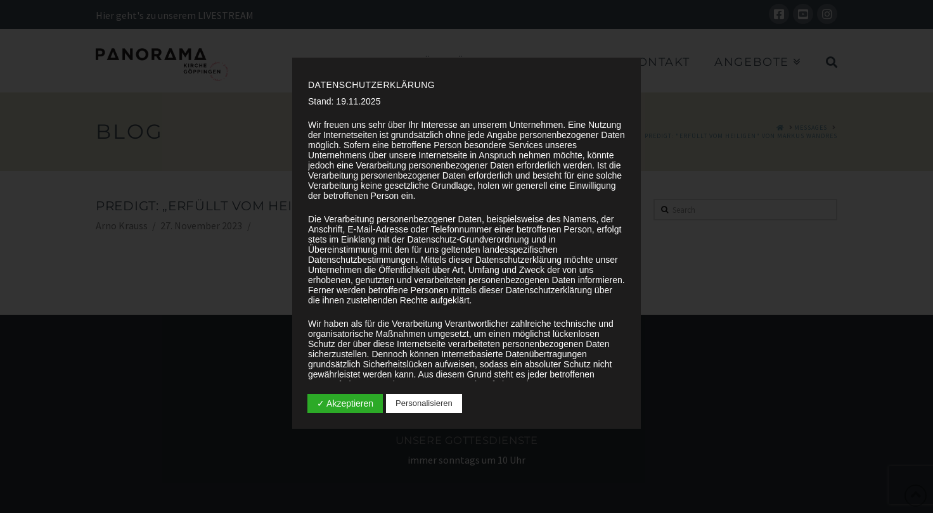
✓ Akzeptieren (345, 403)
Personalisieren (424, 403)
